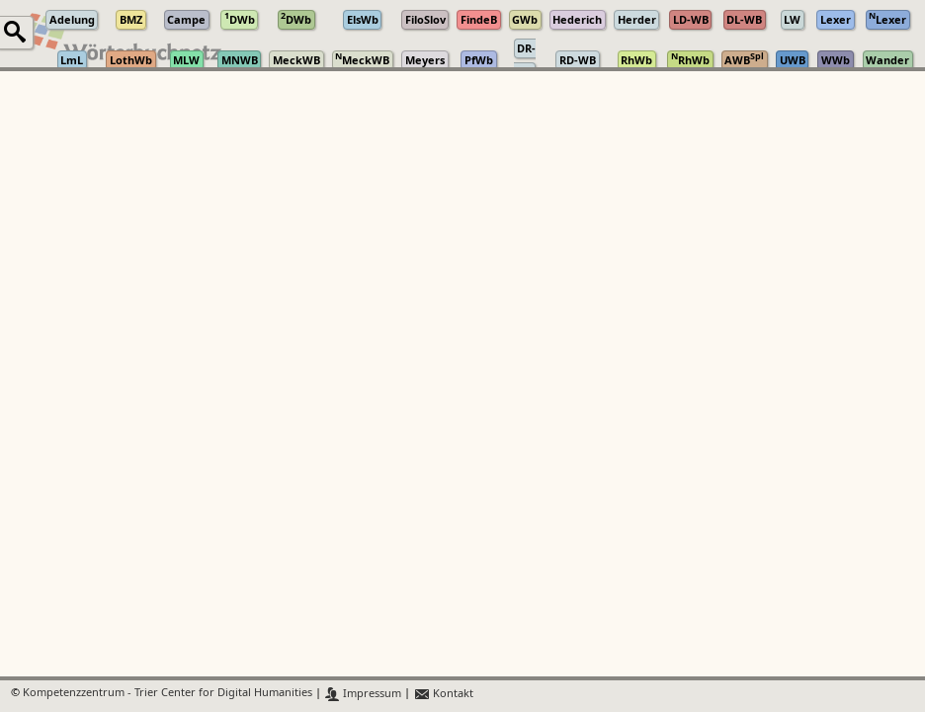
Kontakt (443, 693)
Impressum (363, 693)
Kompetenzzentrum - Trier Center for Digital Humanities (167, 693)
